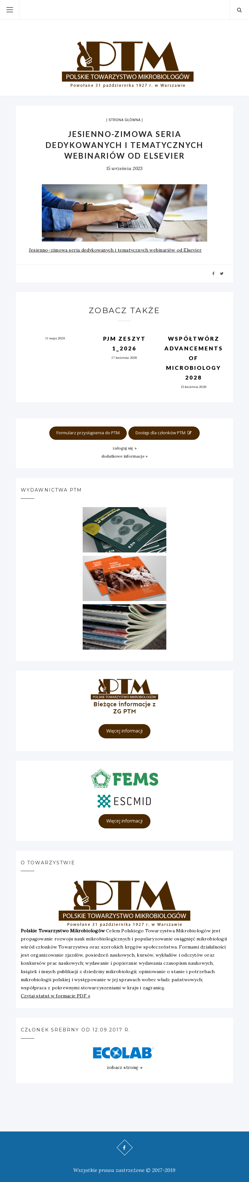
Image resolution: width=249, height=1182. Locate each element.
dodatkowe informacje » (124, 456)
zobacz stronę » (124, 1067)
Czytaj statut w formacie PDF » (55, 996)
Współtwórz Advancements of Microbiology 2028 (193, 358)
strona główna (124, 120)
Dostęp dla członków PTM (164, 433)
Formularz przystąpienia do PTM (88, 433)
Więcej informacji (124, 731)
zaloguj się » (124, 448)
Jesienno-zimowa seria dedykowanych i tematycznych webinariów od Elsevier (115, 250)
